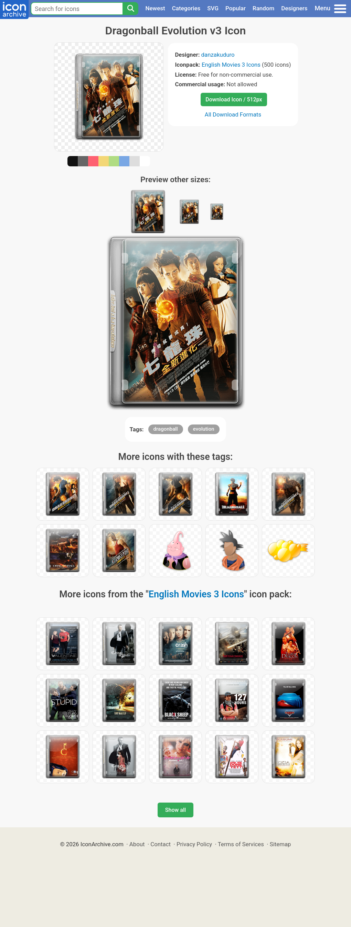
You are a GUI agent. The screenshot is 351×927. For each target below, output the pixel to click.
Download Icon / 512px (233, 99)
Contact (160, 844)
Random (263, 8)
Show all (175, 810)
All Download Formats (233, 114)
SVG (213, 8)
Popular (235, 8)
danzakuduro (218, 54)
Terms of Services (241, 844)
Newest (155, 8)
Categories (186, 8)
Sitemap (280, 844)
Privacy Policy (194, 844)
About (137, 844)
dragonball (165, 429)
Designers (294, 8)
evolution (203, 429)
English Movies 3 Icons (231, 64)
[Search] (130, 8)
